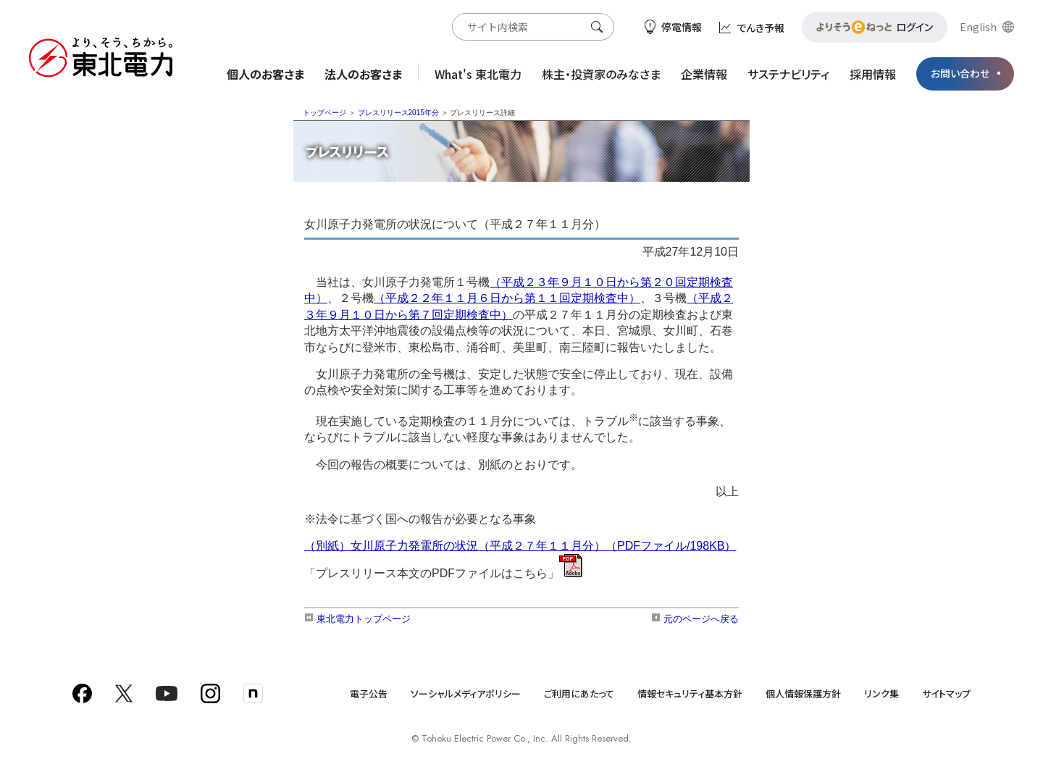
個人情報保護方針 (803, 693)
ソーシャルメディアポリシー (466, 693)
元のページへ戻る (695, 618)
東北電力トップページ (357, 618)
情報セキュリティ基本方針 (689, 693)
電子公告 (369, 693)
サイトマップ (946, 693)
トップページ (324, 113)
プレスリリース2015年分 (398, 113)
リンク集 (881, 693)
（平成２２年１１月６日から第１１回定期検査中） (507, 298)
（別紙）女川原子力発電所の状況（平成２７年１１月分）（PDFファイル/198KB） (520, 546)
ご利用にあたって (579, 693)
